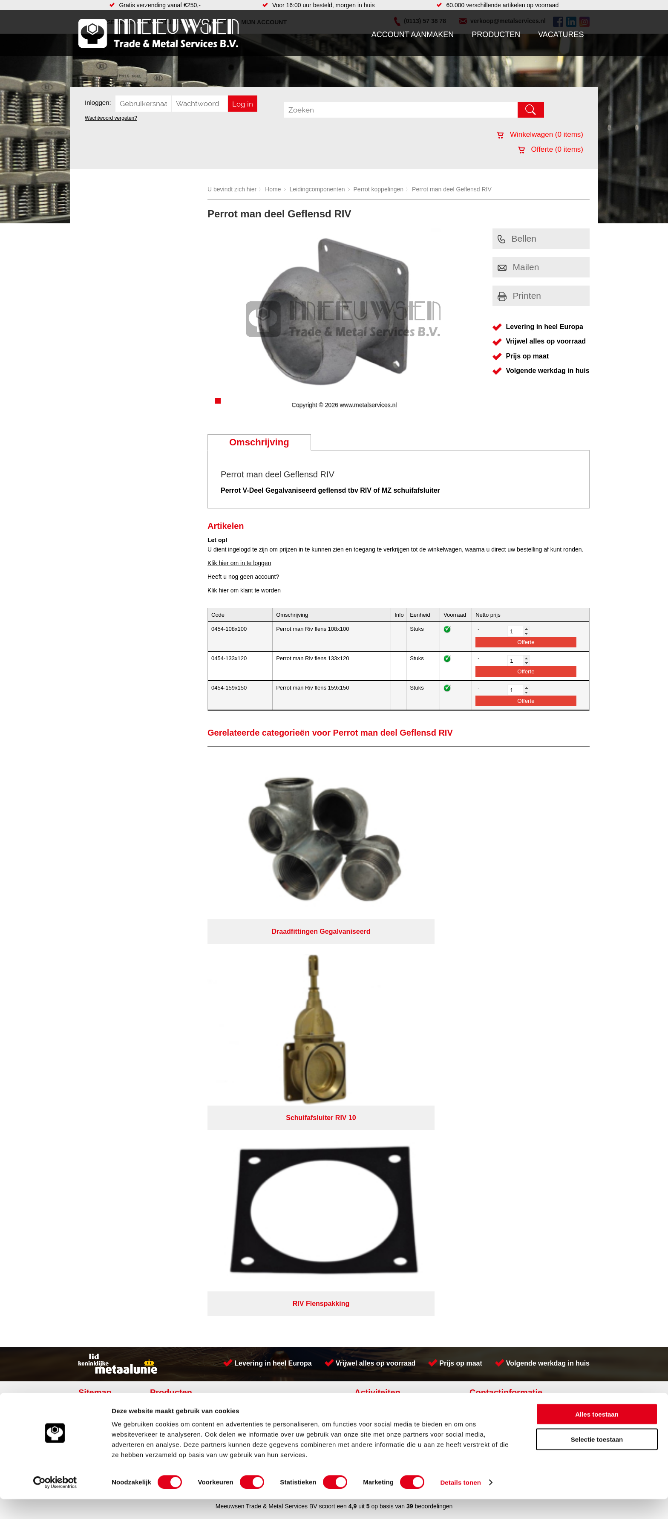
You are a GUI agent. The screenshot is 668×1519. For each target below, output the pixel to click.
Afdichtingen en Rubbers (276, 963)
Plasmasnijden (378, 980)
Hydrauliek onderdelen (186, 980)
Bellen (517, 238)
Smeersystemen (177, 1014)
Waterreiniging (263, 1014)
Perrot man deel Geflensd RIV (452, 189)
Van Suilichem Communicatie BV (308, 1052)
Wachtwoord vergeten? (111, 118)
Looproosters (261, 989)
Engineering (375, 1014)
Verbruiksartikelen (179, 1006)
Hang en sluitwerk (267, 972)
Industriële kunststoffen (186, 1023)
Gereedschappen (266, 1006)
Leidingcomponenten (317, 189)
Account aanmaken (412, 34)
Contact (93, 1006)
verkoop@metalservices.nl (536, 985)
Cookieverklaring (490, 1041)
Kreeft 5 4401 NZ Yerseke (535, 970)
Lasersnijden (375, 1023)
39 (409, 1063)
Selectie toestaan (597, 1459)
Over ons (312, 1041)
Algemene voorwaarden (424, 1041)
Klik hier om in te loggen (239, 563)
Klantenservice (102, 989)
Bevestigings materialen (187, 972)
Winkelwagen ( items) (540, 134)
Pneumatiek (171, 997)
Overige (254, 1023)
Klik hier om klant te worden (244, 590)
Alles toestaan (597, 1434)
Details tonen (460, 1502)
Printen (519, 295)
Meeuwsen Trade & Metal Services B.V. (237, 1041)
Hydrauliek (373, 997)
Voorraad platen (380, 972)
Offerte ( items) (550, 149)
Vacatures (561, 34)
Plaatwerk (372, 989)
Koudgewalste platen (386, 963)
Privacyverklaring (358, 1041)
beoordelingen (433, 1063)
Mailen (518, 267)
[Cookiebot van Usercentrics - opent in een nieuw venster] (55, 1502)
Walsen (368, 1006)
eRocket (416, 1052)
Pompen (255, 997)
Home (273, 189)
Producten (496, 34)
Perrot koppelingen (379, 189)
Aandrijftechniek (177, 963)
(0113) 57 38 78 (522, 978)
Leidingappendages (270, 980)
